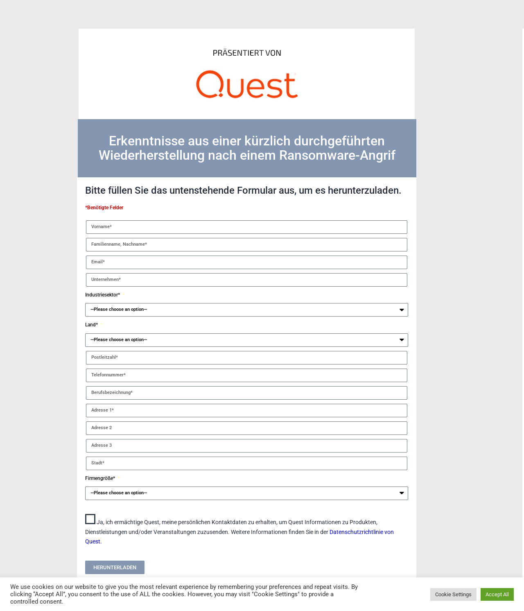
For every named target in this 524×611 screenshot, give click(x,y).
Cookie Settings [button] (453, 594)
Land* (92, 325)
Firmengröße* (100, 478)
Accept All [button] (497, 594)
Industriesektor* (103, 295)
